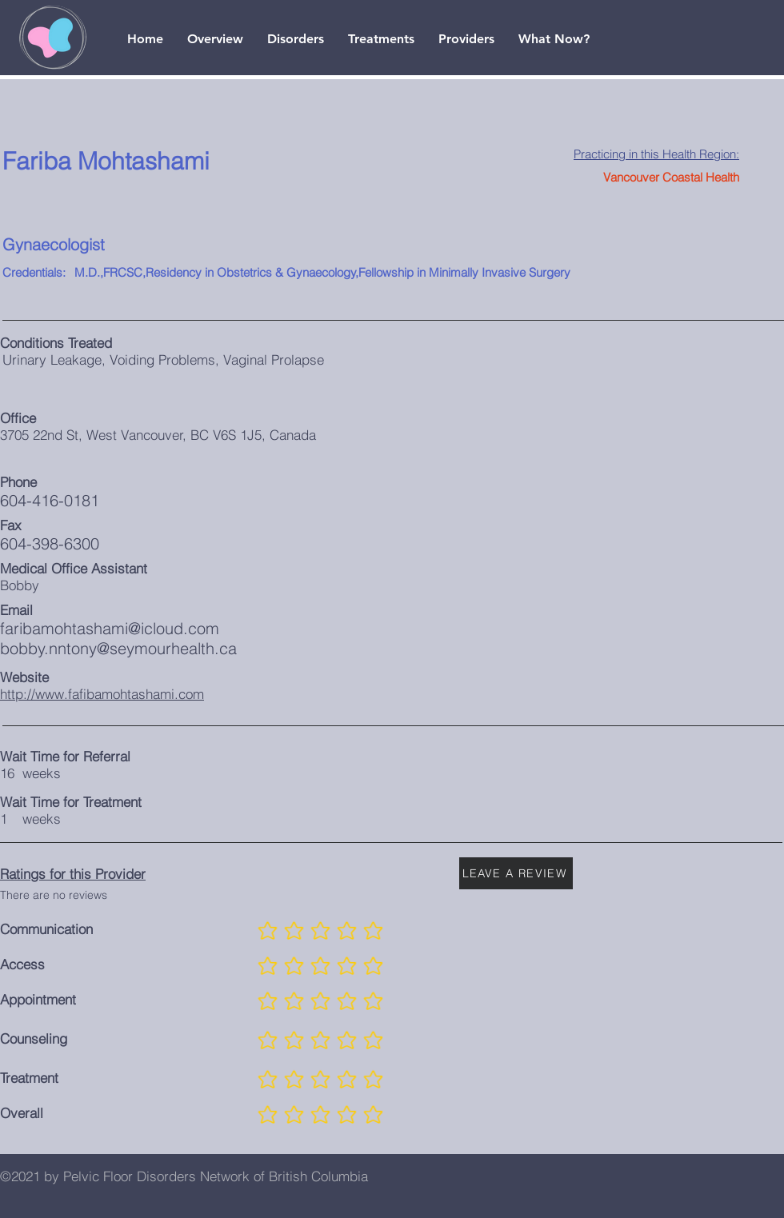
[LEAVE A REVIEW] (516, 873)
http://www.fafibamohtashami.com (102, 693)
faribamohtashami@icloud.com (109, 628)
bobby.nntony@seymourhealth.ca (118, 648)
